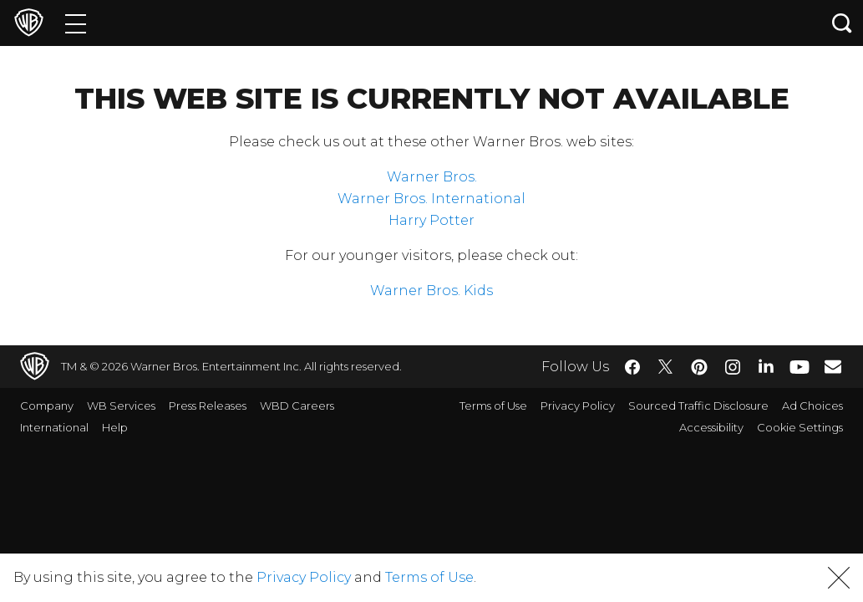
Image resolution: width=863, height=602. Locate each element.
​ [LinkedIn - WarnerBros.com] (766, 365)
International (54, 427)
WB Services (121, 405)
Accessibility (711, 427)
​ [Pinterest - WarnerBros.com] (699, 367)
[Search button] (842, 23)
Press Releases (207, 405)
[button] (839, 578)
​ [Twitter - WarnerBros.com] (666, 367)
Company (47, 405)
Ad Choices (812, 405)
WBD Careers (297, 405)
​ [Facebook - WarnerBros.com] (632, 367)
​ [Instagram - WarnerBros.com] (733, 367)
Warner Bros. (432, 177)
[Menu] (75, 23)
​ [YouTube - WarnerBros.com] (799, 366)
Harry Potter (431, 220)
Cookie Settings (800, 427)
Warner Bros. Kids (431, 290)
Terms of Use (493, 405)
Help (115, 427)
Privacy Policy (578, 405)
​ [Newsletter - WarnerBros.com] (833, 366)
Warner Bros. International (431, 199)
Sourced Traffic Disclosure (698, 405)
